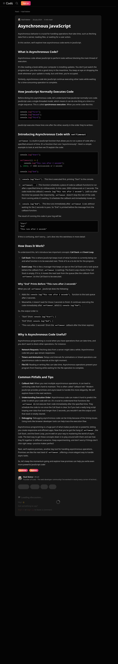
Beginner (34, 470)
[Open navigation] (4, 3)
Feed (17, 11)
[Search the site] (17, 3)
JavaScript (22, 470)
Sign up (26, 3)
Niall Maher (25, 11)
